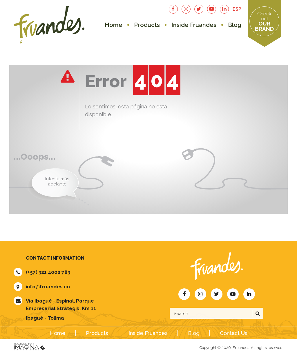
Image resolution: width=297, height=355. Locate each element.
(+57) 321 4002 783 (48, 272)
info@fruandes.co (48, 287)
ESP (237, 9)
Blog (234, 24)
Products (147, 24)
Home (113, 24)
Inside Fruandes (193, 24)
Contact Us (233, 333)
